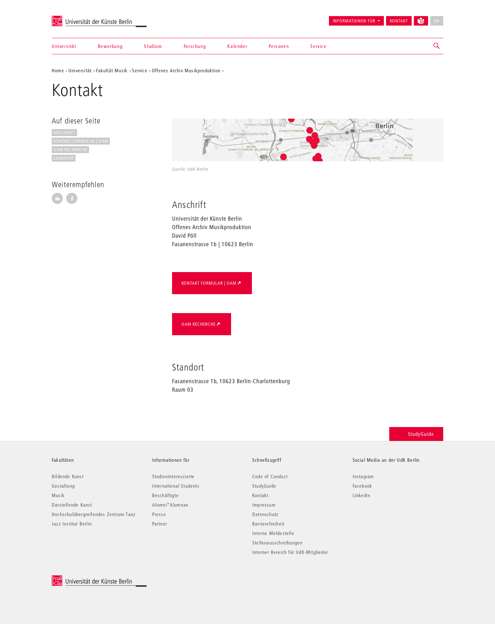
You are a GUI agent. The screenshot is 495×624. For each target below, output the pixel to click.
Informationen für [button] (354, 21)
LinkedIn (362, 495)
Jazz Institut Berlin (72, 523)
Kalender (237, 46)
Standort (63, 158)
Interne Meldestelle (273, 533)
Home (58, 70)
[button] (437, 46)
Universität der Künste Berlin (76, 18)
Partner (159, 523)
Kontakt (399, 21)
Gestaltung (63, 486)
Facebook (363, 486)
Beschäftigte (165, 495)
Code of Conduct (270, 476)
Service (318, 46)
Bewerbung (110, 46)
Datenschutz (265, 514)
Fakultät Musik (112, 70)
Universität (64, 46)
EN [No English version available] (436, 21)
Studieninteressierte (173, 476)
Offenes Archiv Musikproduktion (186, 70)
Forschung (195, 46)
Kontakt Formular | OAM (80, 141)
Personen (279, 46)
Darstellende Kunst (72, 505)
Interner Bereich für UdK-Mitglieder (290, 552)
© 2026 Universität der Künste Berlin (85, 578)
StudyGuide (416, 434)
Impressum (264, 505)
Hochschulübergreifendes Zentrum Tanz (93, 514)
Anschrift (64, 132)
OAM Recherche (70, 149)
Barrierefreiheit (268, 523)
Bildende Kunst (68, 476)
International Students (176, 486)
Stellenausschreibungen (277, 542)
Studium (153, 46)
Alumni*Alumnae (170, 505)
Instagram (363, 476)
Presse (159, 514)
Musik (58, 495)
